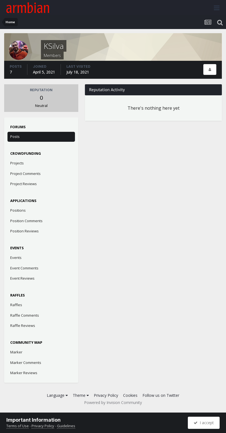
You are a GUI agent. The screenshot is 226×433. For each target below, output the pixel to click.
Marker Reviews (23, 372)
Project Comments (25, 173)
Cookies (130, 395)
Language (57, 395)
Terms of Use (17, 425)
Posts (15, 136)
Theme (81, 395)
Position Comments (26, 220)
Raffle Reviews (22, 325)
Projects (17, 163)
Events (16, 257)
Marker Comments (25, 362)
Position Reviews (24, 231)
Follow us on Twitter (160, 395)
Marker (16, 352)
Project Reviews (23, 183)
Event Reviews (22, 278)
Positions (18, 210)
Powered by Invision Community (113, 402)
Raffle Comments (24, 315)
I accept (204, 422)
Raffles (16, 304)
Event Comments (24, 268)
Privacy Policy (106, 395)
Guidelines (66, 425)
